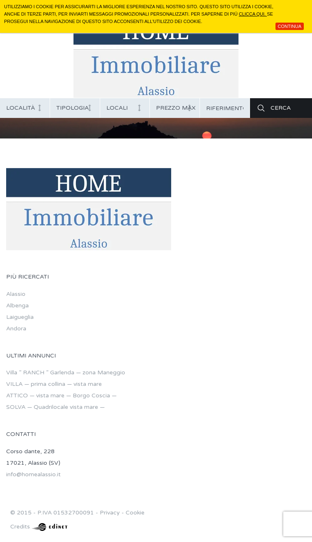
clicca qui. (253, 14)
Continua (289, 26)
